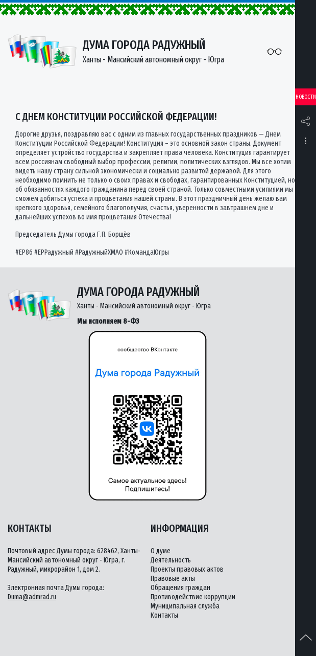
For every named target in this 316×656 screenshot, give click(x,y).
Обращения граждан (180, 587)
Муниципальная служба (185, 606)
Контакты (164, 615)
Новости (306, 97)
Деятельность (171, 560)
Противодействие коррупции (193, 597)
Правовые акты (173, 578)
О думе (161, 551)
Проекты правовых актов (187, 569)
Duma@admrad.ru (32, 597)
